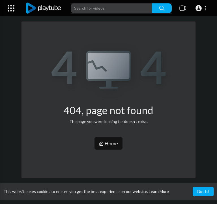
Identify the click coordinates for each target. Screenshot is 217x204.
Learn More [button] (159, 191)
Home (108, 143)
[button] (201, 8)
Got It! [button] (203, 191)
